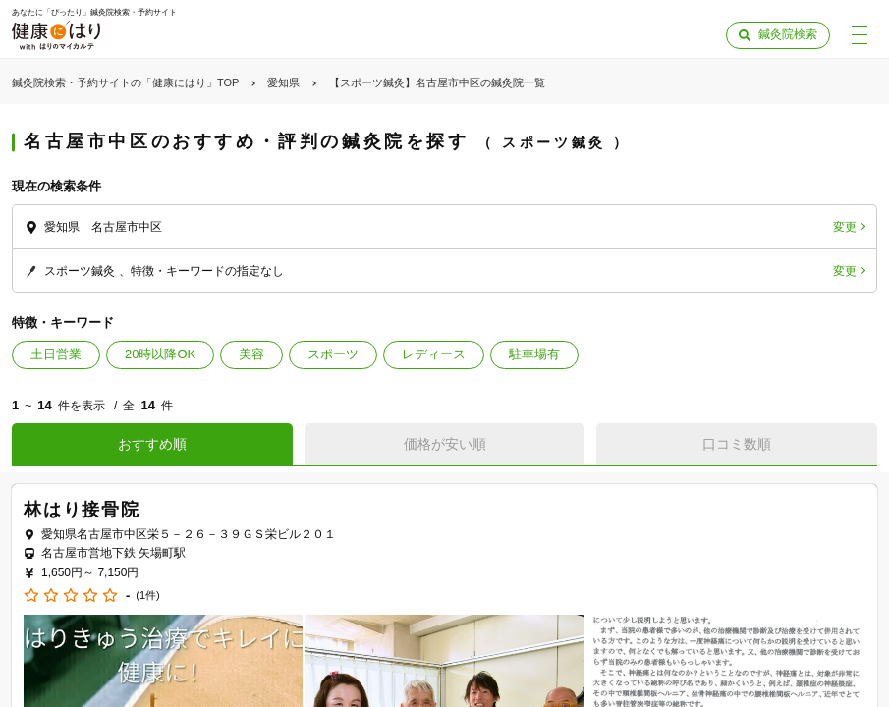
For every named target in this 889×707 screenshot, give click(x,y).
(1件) (147, 595)
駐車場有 (534, 354)
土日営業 (56, 354)
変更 (845, 227)
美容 (251, 354)
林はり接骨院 (82, 509)
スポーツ (333, 354)
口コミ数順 (736, 444)
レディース (434, 354)
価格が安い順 (445, 444)
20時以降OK (160, 354)
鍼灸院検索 (787, 34)
